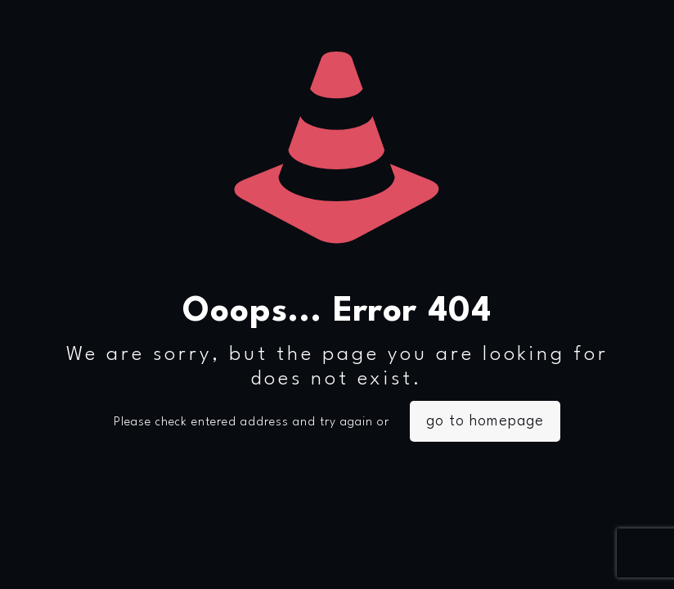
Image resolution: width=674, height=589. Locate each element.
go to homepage (485, 421)
